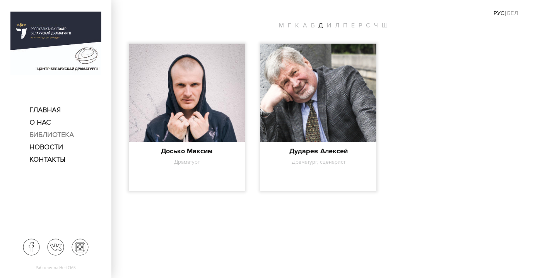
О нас (40, 122)
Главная (45, 110)
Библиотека (51, 135)
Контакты (47, 159)
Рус (499, 13)
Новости (46, 147)
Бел (512, 13)
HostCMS (67, 267)
